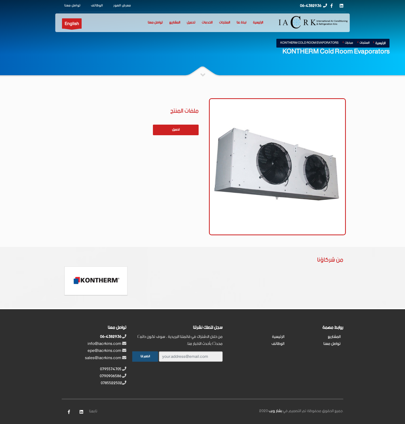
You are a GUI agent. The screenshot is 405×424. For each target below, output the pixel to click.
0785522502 (111, 383)
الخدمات (207, 22)
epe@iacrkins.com (104, 350)
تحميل (191, 22)
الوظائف (277, 344)
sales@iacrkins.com (103, 358)
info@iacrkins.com (104, 344)
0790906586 (110, 376)
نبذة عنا (241, 22)
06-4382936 (310, 6)
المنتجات (224, 22)
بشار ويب (275, 411)
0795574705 (110, 369)
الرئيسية (258, 22)
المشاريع (174, 22)
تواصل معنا (155, 22)
